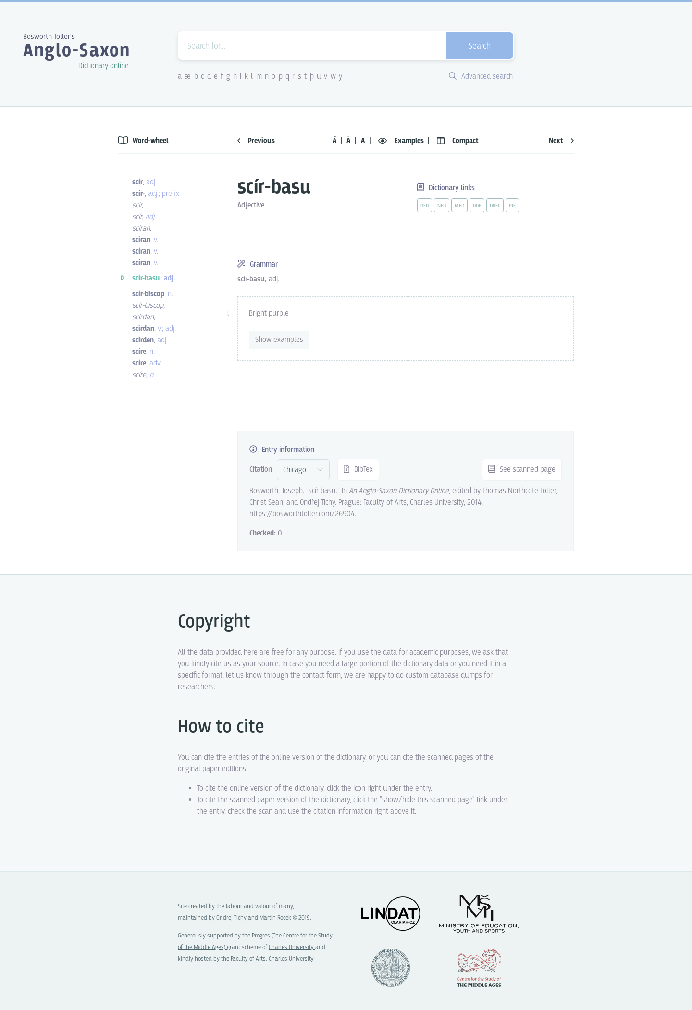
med (459, 206)
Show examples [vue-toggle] (279, 340)
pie (512, 206)
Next (561, 141)
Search (480, 46)
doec (495, 206)
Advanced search (481, 77)
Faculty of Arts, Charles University (272, 959)
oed (424, 206)
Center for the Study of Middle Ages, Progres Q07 (479, 968)
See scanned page (522, 469)
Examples (402, 141)
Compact (458, 141)
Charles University (292, 947)
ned (441, 206)
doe (477, 206)
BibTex (358, 469)
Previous (256, 141)
